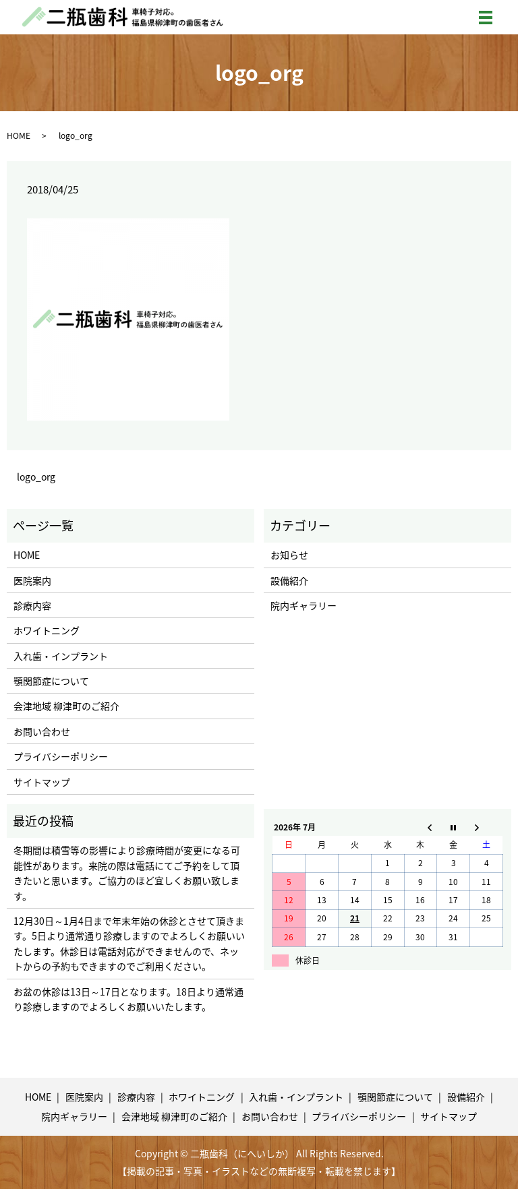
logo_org (36, 476)
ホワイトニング (46, 630)
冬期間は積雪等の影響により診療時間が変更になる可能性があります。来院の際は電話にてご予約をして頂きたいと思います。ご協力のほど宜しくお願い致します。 (126, 872)
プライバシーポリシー (60, 756)
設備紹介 (289, 580)
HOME (18, 135)
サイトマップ (41, 782)
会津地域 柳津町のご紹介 (66, 705)
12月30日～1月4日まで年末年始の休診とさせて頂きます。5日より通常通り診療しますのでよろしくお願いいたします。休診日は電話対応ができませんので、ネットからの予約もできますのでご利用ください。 (129, 943)
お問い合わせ (41, 731)
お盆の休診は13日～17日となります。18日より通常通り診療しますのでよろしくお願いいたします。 (128, 999)
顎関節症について (51, 681)
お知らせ (289, 554)
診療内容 (32, 605)
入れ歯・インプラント (60, 656)
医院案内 (32, 580)
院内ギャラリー (303, 605)
